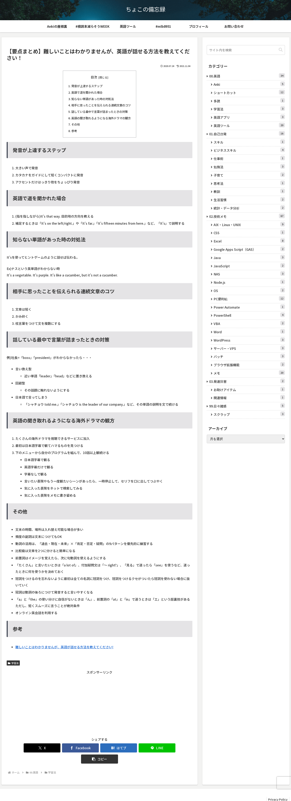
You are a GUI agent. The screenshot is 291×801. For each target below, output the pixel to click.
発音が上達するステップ (86, 86)
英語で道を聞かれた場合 (86, 92)
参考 (74, 131)
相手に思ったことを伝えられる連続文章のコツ (101, 105)
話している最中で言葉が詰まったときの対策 (99, 111)
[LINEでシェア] (131, 747)
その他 (75, 124)
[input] (246, 50)
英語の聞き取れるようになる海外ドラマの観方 (101, 118)
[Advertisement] (99, 703)
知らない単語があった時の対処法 (92, 99)
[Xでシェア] (37, 747)
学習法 (13, 663)
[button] (162, 747)
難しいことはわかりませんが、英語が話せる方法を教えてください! (64, 646)
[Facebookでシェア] (68, 747)
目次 (94, 77)
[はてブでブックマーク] (99, 747)
